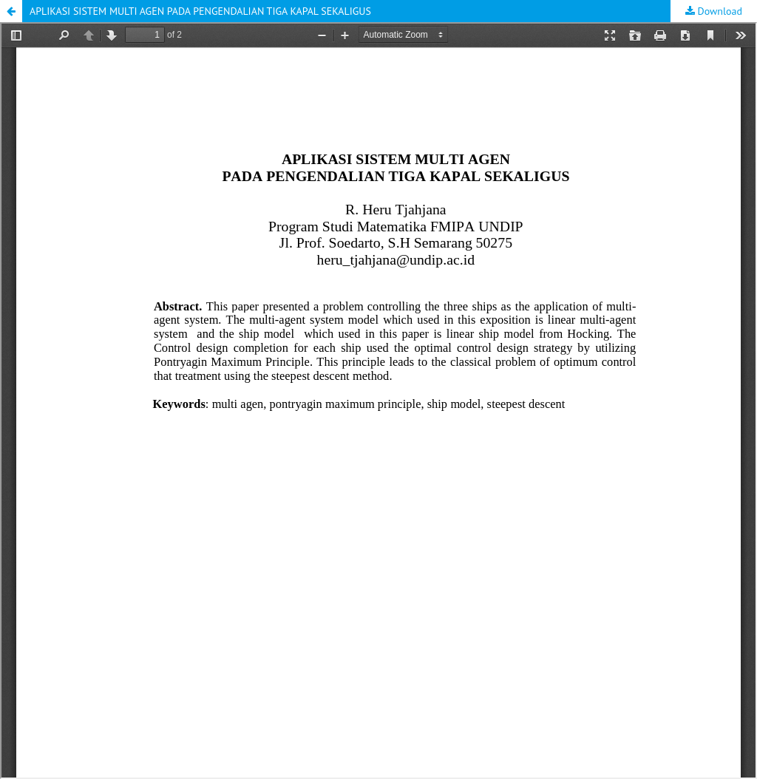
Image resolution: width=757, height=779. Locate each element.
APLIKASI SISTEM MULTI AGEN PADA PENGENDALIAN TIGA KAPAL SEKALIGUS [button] (200, 11)
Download (718, 11)
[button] (11, 11)
